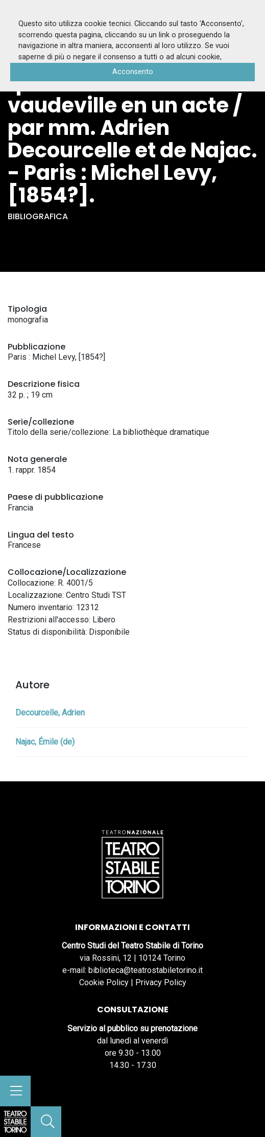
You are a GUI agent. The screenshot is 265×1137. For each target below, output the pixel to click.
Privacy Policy (160, 982)
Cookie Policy (104, 982)
